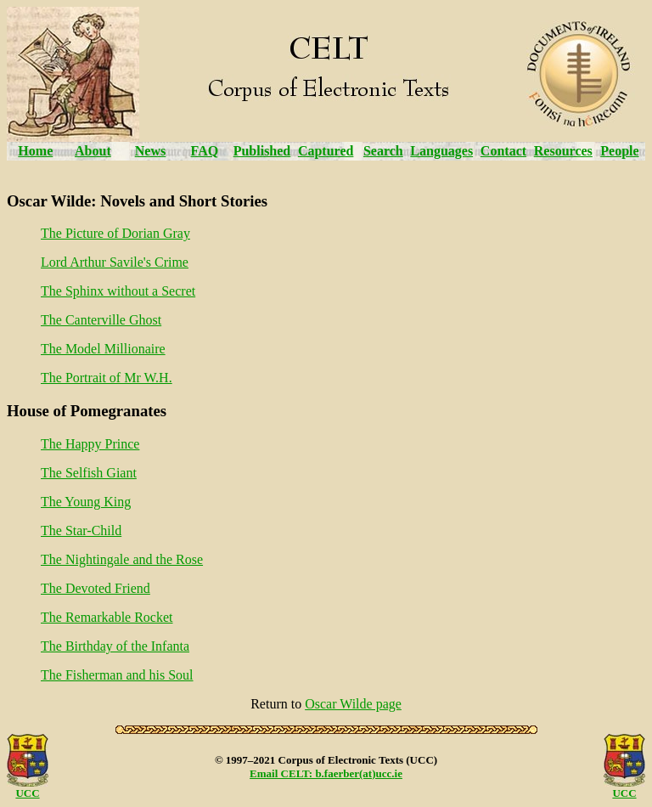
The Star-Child (81, 530)
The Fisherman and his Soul (117, 675)
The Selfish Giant (89, 473)
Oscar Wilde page (353, 704)
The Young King (86, 501)
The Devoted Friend (95, 588)
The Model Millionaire (103, 348)
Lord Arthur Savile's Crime (114, 262)
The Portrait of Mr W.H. (106, 377)
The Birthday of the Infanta (115, 646)
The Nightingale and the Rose (122, 559)
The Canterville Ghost (101, 320)
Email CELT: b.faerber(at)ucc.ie (326, 773)
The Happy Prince (90, 444)
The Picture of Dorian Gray (115, 233)
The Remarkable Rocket (107, 617)
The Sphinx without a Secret (118, 291)
